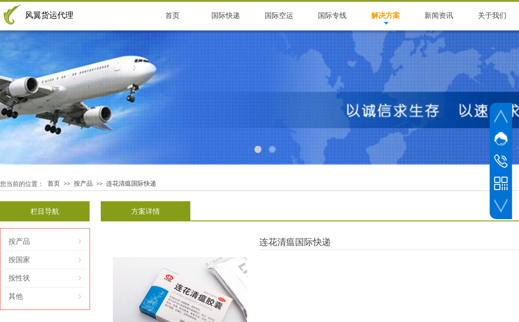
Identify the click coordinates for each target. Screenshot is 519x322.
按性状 (19, 278)
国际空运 (279, 15)
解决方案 (385, 15)
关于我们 (492, 15)
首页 (53, 183)
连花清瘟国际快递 (131, 183)
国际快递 (225, 15)
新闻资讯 (439, 15)
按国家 (19, 259)
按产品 (83, 183)
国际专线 (332, 15)
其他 (16, 296)
